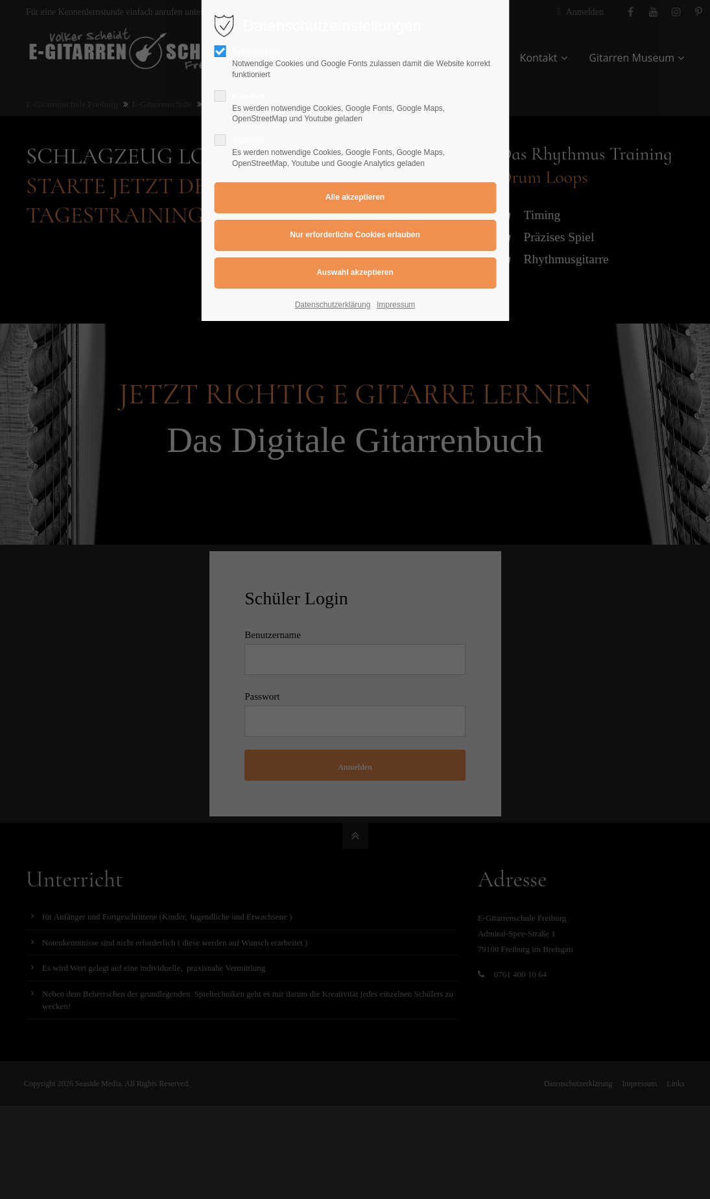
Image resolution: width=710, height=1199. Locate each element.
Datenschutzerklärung (333, 304)
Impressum (396, 304)
